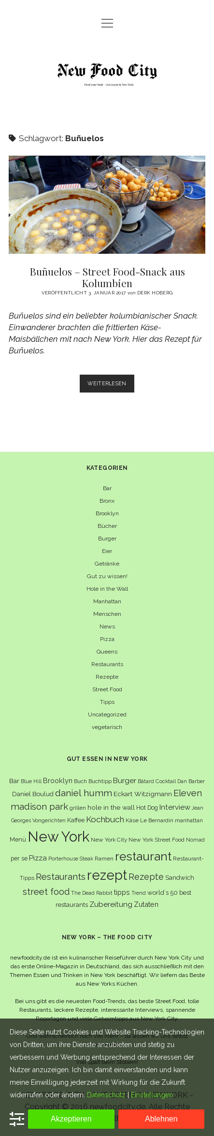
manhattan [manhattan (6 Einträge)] (189, 820)
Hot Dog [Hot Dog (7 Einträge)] (147, 807)
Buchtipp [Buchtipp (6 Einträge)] (100, 781)
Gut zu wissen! (107, 576)
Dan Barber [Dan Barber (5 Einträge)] (191, 781)
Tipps (107, 702)
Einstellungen (152, 1095)
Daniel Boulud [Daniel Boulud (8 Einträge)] (33, 794)
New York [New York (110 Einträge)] (58, 836)
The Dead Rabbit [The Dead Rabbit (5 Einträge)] (92, 893)
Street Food (107, 689)
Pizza (107, 639)
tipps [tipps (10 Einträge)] (122, 892)
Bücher (107, 526)
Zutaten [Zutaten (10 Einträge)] (146, 904)
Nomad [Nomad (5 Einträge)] (195, 840)
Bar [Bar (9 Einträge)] (14, 781)
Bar (107, 488)
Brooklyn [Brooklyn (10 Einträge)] (57, 780)
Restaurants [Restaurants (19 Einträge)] (61, 877)
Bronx (107, 500)
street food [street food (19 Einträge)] (46, 892)
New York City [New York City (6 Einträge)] (109, 839)
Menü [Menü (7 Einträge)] (18, 839)
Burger (107, 538)
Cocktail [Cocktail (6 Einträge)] (166, 781)
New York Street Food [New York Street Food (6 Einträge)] (156, 839)
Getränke (107, 563)
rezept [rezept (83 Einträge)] (107, 875)
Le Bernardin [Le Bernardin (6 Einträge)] (156, 820)
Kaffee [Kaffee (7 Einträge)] (76, 820)
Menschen (107, 614)
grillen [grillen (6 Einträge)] (78, 807)
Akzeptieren (71, 1119)
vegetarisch (107, 727)
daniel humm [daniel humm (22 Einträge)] (83, 792)
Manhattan (107, 601)
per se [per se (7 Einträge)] (19, 858)
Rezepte (107, 676)
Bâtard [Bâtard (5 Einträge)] (146, 781)
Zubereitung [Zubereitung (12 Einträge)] (110, 904)
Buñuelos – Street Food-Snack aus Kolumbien (107, 205)
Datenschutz (106, 1095)
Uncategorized (107, 714)
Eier (107, 551)
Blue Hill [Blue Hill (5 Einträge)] (31, 781)
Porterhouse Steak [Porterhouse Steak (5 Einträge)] (70, 858)
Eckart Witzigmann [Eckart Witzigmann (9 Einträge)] (143, 794)
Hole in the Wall (107, 588)
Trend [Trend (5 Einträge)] (138, 893)
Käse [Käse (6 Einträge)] (132, 820)
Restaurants (107, 664)
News (107, 626)
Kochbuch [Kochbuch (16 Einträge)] (105, 819)
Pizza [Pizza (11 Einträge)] (38, 858)
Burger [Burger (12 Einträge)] (124, 780)
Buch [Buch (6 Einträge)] (80, 781)
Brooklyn (107, 513)
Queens (107, 651)
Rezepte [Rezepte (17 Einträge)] (146, 877)
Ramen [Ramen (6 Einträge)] (104, 858)
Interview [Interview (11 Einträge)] (174, 807)
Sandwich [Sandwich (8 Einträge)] (179, 877)
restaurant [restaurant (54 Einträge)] (143, 856)
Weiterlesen (110, 386)
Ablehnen (161, 1119)
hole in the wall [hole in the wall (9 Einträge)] (111, 807)
